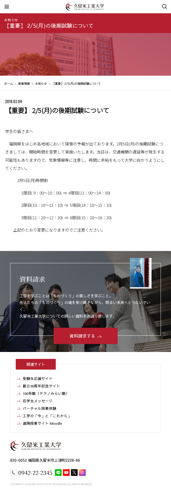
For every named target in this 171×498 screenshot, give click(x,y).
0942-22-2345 (35, 472)
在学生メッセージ (38, 400)
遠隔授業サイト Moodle (42, 423)
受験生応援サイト (38, 378)
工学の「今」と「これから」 (47, 415)
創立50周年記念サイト (41, 385)
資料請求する (82, 336)
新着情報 (24, 84)
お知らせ (11, 20)
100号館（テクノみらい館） (46, 393)
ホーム (8, 84)
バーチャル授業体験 (39, 408)
